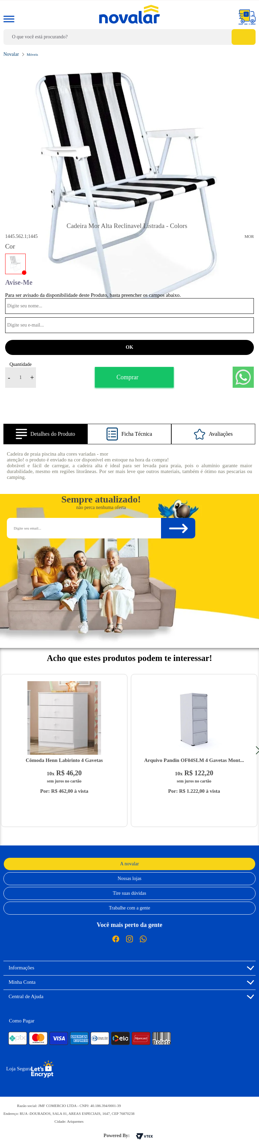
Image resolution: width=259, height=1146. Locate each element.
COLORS (15, 264)
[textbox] (129, 37)
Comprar (127, 377)
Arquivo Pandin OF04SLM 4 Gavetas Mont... (194, 760)
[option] (129, 195)
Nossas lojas (129, 878)
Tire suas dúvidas (129, 893)
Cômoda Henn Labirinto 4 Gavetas (64, 760)
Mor (249, 236)
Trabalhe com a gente (129, 908)
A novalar (129, 863)
